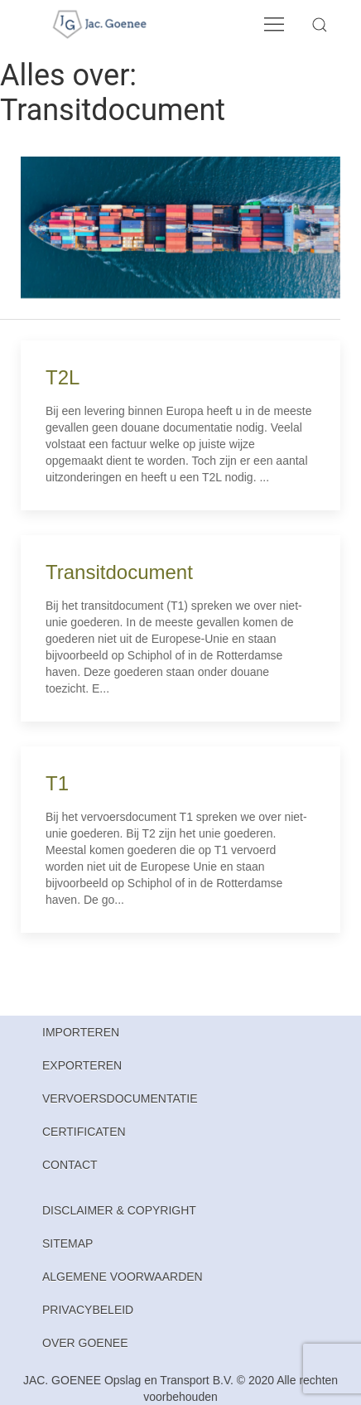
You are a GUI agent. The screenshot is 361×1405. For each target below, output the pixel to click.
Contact (70, 1164)
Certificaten (84, 1131)
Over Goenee (85, 1342)
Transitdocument (119, 572)
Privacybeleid (87, 1309)
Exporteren (82, 1065)
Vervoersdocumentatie (119, 1098)
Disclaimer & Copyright (119, 1210)
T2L (62, 377)
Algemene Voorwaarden (122, 1276)
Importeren (80, 1032)
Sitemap (67, 1243)
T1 (57, 783)
